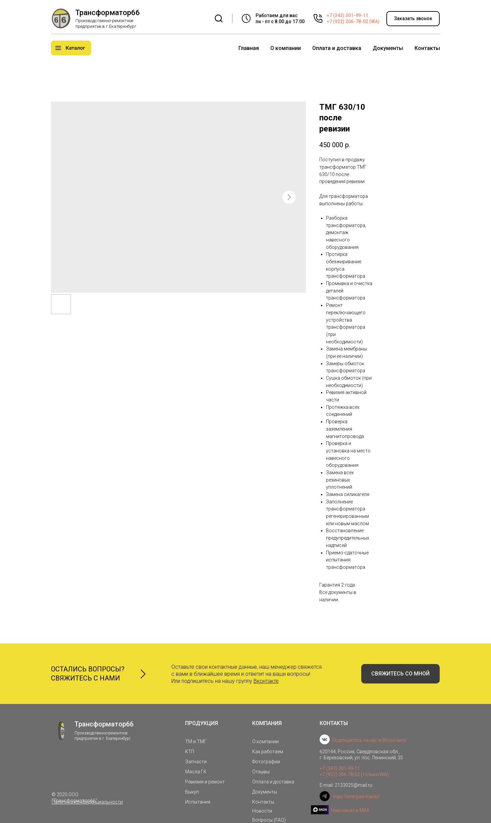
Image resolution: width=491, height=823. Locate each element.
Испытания (197, 802)
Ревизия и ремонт (205, 781)
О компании (285, 48)
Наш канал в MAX (350, 810)
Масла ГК (196, 771)
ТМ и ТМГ (196, 741)
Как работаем (267, 751)
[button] (413, 18)
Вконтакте (266, 681)
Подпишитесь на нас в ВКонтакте (369, 740)
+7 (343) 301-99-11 (347, 15)
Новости (262, 811)
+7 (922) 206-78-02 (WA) (353, 21)
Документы (388, 48)
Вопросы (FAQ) (269, 820)
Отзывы (261, 771)
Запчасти (196, 761)
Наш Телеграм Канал (356, 796)
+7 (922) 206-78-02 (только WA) (354, 774)
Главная (248, 48)
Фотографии (266, 761)
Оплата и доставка (336, 48)
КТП (189, 751)
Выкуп (192, 791)
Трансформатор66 (107, 12)
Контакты (427, 48)
